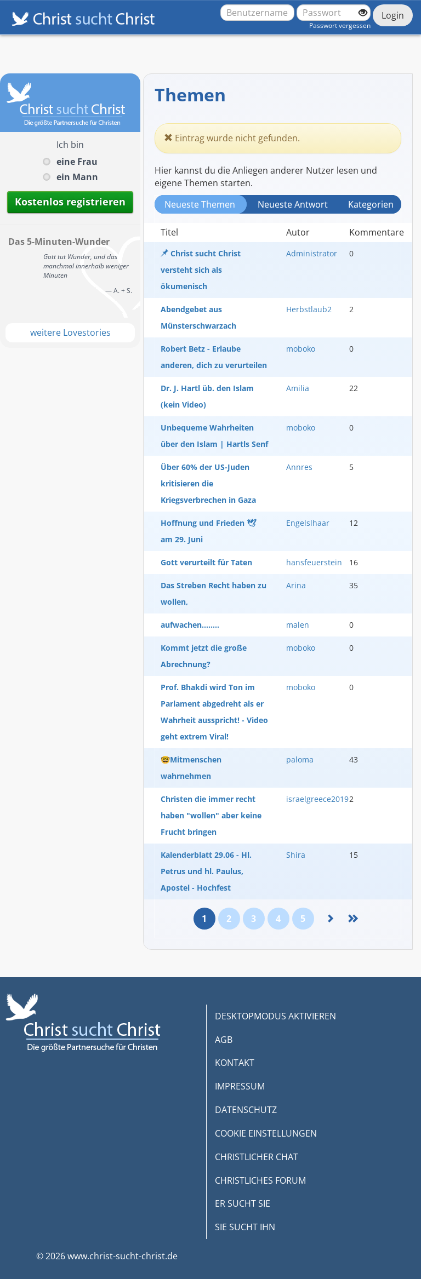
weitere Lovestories (70, 332)
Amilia (297, 388)
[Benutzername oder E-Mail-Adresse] (257, 12)
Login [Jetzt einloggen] (393, 15)
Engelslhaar (307, 523)
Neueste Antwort (293, 204)
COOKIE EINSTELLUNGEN (266, 1133)
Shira (295, 855)
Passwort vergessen (340, 25)
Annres (299, 467)
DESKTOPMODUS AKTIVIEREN (275, 1016)
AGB (223, 1040)
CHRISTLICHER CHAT (256, 1157)
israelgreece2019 (317, 799)
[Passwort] (334, 12)
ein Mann (77, 177)
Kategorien (371, 204)
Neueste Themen (199, 204)
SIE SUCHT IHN (245, 1227)
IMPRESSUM (240, 1086)
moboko (300, 348)
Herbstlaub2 (309, 309)
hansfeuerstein (314, 562)
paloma (300, 759)
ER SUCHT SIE (242, 1203)
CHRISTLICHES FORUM (260, 1180)
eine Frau (77, 162)
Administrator (311, 253)
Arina (296, 585)
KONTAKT (234, 1063)
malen (297, 625)
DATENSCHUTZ (246, 1110)
